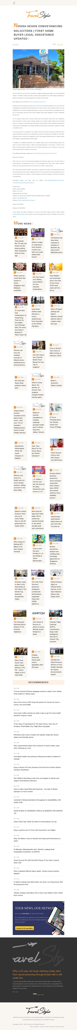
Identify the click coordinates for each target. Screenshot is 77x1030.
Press (31, 1026)
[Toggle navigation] (14, 3)
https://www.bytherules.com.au (37, 102)
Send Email (19, 191)
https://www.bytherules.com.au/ (26, 200)
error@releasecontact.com (20, 214)
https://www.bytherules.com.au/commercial (44, 153)
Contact (42, 1026)
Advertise (36, 1026)
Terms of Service (49, 1026)
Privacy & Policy (59, 1026)
